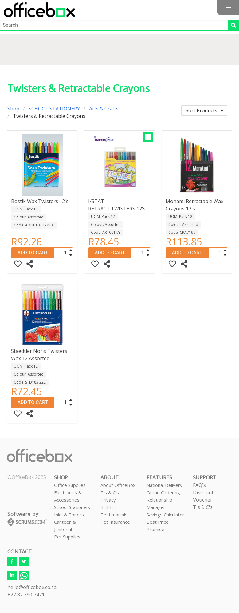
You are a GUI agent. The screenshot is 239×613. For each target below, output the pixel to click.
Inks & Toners (69, 514)
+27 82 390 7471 (26, 594)
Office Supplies (70, 485)
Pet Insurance (115, 522)
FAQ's (199, 485)
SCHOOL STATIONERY (54, 108)
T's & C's (109, 492)
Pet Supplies (67, 537)
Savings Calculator (165, 514)
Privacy (108, 500)
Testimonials (113, 514)
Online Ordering (163, 492)
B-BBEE (108, 507)
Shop (13, 108)
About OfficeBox (117, 485)
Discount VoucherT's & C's (203, 500)
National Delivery (164, 485)
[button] (228, 7)
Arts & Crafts (104, 108)
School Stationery (72, 507)
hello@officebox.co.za (32, 587)
